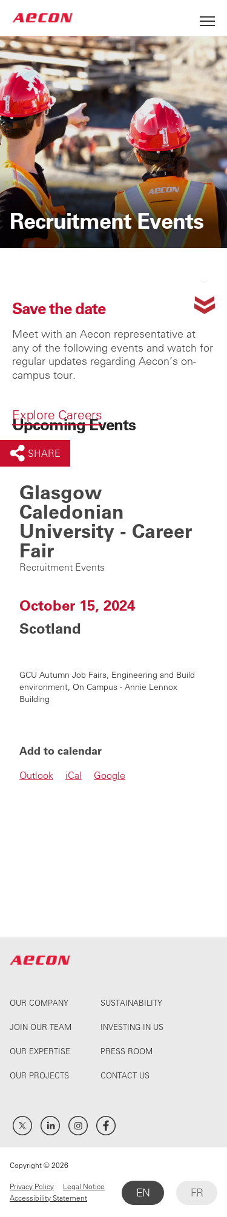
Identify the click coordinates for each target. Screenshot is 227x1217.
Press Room (126, 1051)
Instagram (78, 1125)
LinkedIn (50, 1125)
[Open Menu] (207, 17)
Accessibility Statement (48, 1197)
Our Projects (39, 1075)
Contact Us (125, 1075)
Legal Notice (84, 1186)
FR (197, 1192)
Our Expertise (40, 1051)
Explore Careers (57, 414)
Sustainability (131, 1002)
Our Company (39, 1002)
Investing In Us (131, 1027)
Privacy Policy (32, 1186)
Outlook (36, 775)
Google (109, 775)
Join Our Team (40, 1027)
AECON (42, 17)
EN (143, 1192)
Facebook (106, 1125)
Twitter (22, 1125)
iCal (73, 775)
